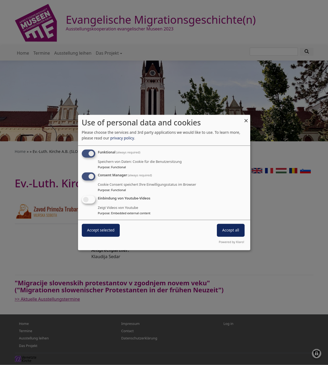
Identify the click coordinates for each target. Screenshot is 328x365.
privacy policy (122, 138)
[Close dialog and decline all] (246, 118)
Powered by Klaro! (231, 242)
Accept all (230, 230)
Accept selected (101, 230)
